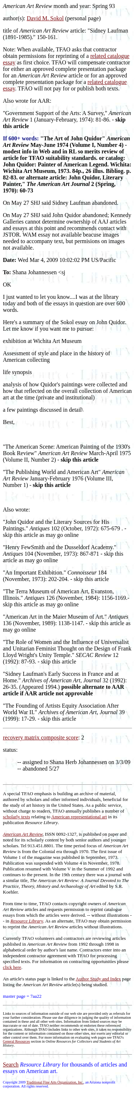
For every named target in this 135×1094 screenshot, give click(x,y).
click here (12, 967)
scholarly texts (16, 816)
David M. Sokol (45, 18)
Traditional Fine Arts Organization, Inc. (54, 1082)
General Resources (16, 1041)
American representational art (79, 816)
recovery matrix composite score (40, 737)
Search (11, 1064)
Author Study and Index (98, 978)
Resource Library (26, 921)
